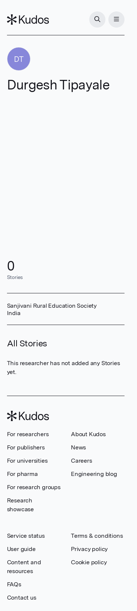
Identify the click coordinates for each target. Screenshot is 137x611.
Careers (81, 460)
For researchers (28, 434)
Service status (26, 535)
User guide (21, 548)
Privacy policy (89, 548)
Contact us (21, 597)
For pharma (22, 473)
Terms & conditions (97, 535)
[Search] (97, 19)
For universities (27, 460)
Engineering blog (94, 473)
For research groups (34, 487)
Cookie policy (89, 562)
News (78, 447)
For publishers (26, 447)
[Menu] (116, 19)
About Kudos (88, 434)
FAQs (14, 584)
